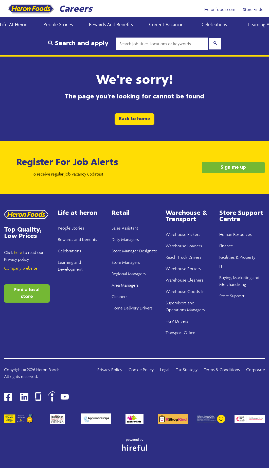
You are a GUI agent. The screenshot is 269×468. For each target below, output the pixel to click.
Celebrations (214, 24)
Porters (193, 268)
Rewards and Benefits (111, 24)
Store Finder (254, 9)
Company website (20, 268)
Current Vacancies (167, 24)
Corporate (255, 369)
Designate (147, 250)
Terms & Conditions (222, 369)
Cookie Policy (141, 369)
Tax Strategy (187, 369)
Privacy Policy (109, 369)
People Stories (58, 24)
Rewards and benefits (77, 239)
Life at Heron (13, 24)
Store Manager (125, 250)
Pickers (193, 234)
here (18, 252)
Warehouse (176, 234)
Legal (164, 369)
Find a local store (27, 293)
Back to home (134, 119)
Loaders (194, 245)
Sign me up (233, 167)
